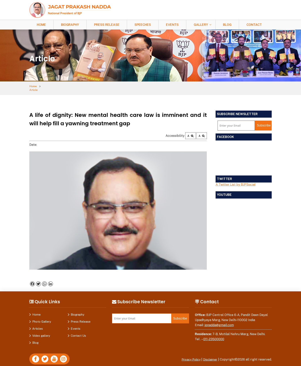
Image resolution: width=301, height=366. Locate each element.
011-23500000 (213, 335)
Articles (37, 325)
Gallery (201, 25)
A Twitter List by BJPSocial (235, 181)
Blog (227, 25)
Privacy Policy (188, 356)
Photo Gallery (41, 318)
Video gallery (41, 332)
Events (172, 25)
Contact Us (78, 332)
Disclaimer (209, 356)
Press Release (106, 25)
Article (48, 86)
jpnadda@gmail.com (219, 321)
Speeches (142, 25)
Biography (70, 25)
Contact (254, 25)
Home (41, 25)
